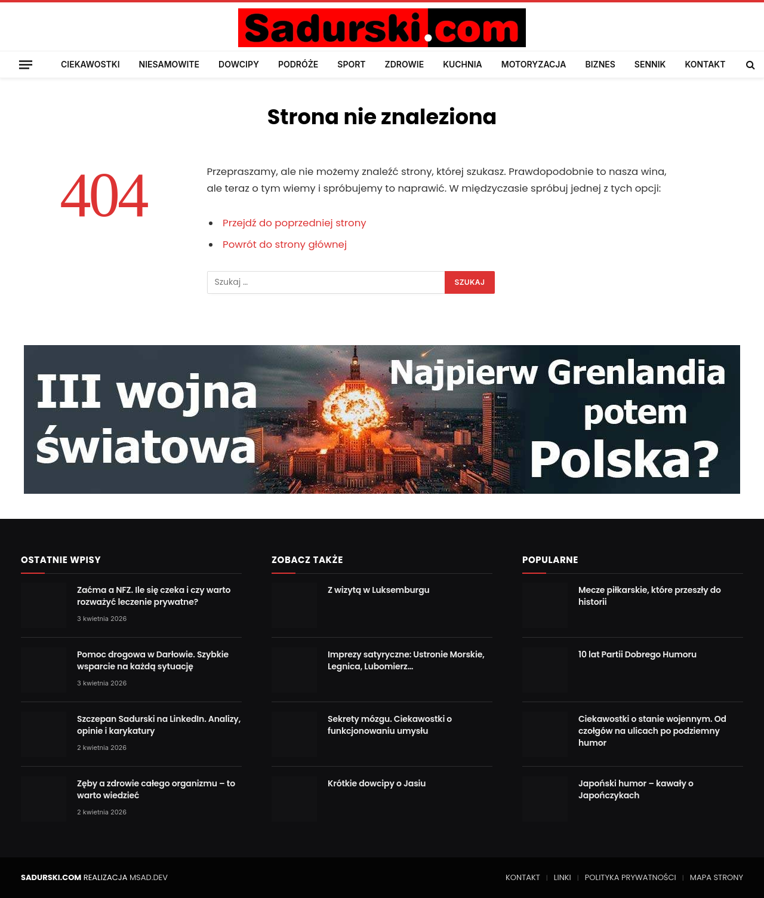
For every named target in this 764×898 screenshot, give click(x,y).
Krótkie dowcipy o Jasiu (377, 783)
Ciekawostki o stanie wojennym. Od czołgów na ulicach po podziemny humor (652, 731)
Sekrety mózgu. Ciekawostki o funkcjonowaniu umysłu (390, 725)
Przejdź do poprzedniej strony (294, 223)
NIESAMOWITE (169, 64)
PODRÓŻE (298, 64)
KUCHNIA (462, 64)
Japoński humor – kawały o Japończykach (636, 789)
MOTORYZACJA (533, 64)
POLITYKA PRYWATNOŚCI (630, 877)
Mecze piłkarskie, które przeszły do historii (649, 596)
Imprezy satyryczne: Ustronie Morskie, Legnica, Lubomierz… (406, 660)
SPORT (351, 64)
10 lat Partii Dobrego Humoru (637, 654)
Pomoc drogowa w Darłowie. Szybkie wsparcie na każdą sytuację (153, 660)
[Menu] (25, 64)
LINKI (562, 877)
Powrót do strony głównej (285, 244)
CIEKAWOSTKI (90, 64)
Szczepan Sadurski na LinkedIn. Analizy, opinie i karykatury (159, 725)
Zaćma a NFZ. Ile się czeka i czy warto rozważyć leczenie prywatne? (153, 596)
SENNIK (650, 64)
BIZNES (600, 64)
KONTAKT (705, 64)
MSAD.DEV (149, 877)
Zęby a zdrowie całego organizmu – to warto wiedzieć (156, 789)
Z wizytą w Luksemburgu (379, 590)
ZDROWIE (404, 64)
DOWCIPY (238, 64)
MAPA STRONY (716, 877)
